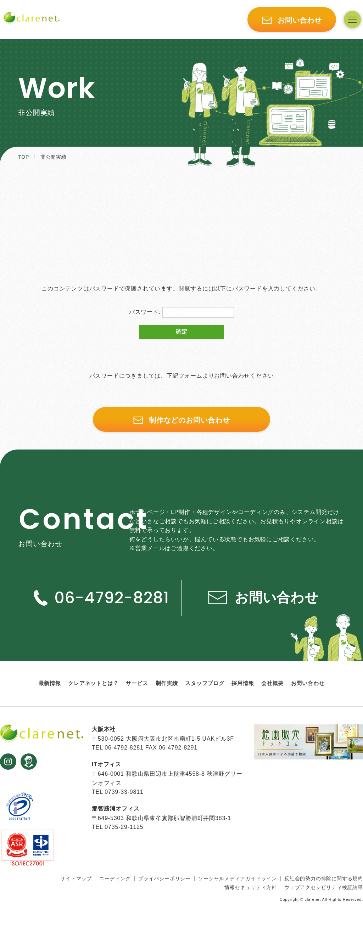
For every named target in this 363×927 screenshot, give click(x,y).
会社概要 (272, 683)
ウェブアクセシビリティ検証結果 (323, 887)
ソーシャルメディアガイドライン (237, 878)
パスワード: (181, 312)
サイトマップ (76, 878)
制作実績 (167, 683)
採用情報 (242, 683)
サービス (137, 683)
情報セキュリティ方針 (250, 887)
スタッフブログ (204, 683)
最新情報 (50, 683)
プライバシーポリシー (164, 878)
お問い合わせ (308, 683)
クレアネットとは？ (93, 683)
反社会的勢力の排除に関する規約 (323, 878)
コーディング (115, 878)
